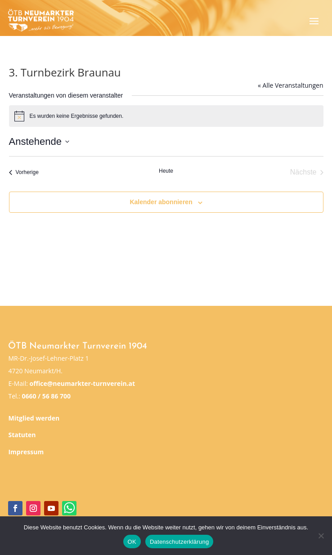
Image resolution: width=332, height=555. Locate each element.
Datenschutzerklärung (179, 541)
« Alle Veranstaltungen (290, 85)
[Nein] (320, 535)
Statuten (22, 434)
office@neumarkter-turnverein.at (82, 383)
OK (132, 541)
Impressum (26, 452)
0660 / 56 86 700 (46, 396)
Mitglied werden (33, 418)
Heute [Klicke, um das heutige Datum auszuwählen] (166, 171)
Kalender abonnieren (161, 202)
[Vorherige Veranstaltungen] (24, 172)
